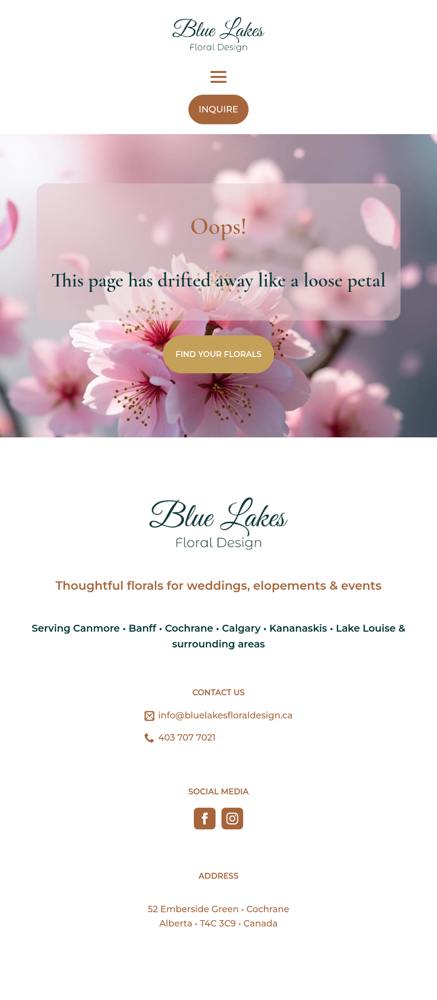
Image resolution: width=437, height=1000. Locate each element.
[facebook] (205, 818)
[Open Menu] (218, 77)
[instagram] (232, 818)
